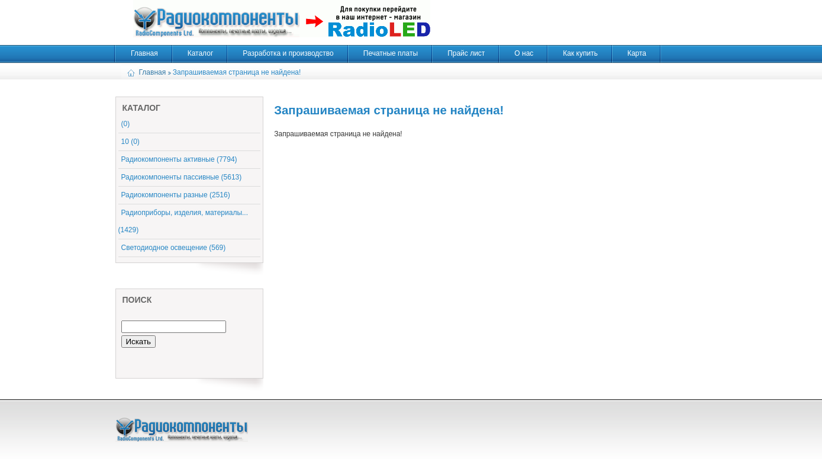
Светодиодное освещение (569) (173, 247)
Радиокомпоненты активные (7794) (179, 159)
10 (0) (130, 141)
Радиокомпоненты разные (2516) (175, 195)
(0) (125, 124)
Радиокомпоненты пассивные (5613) (181, 177)
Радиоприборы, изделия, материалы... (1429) (183, 221)
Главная (152, 72)
